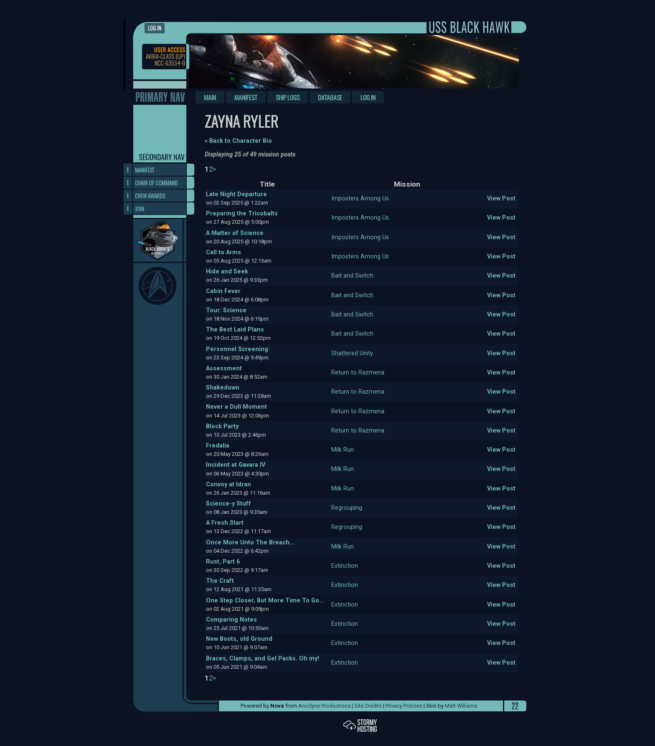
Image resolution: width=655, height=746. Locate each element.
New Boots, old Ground (239, 638)
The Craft (220, 580)
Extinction (344, 565)
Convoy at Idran (228, 484)
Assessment (224, 368)
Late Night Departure (236, 194)
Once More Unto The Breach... (250, 542)
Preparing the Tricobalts (242, 213)
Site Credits (368, 706)
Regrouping (346, 507)
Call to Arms (223, 252)
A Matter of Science (235, 233)
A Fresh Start (225, 522)
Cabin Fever (223, 291)
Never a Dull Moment (236, 406)
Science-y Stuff (228, 503)
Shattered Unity (352, 353)
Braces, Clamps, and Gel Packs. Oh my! (262, 658)
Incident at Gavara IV (235, 464)
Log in (154, 28)
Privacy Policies (404, 706)
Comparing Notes (231, 619)
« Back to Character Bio (238, 140)
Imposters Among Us (360, 198)
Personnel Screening (237, 349)
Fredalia (217, 445)
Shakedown (222, 387)
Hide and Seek (227, 271)
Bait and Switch (352, 275)
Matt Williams (461, 706)
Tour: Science (226, 310)
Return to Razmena (357, 372)
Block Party (222, 426)
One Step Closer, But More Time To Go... (265, 600)
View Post (501, 198)
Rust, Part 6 (223, 561)
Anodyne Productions (324, 706)
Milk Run (342, 449)
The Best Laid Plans (235, 329)
